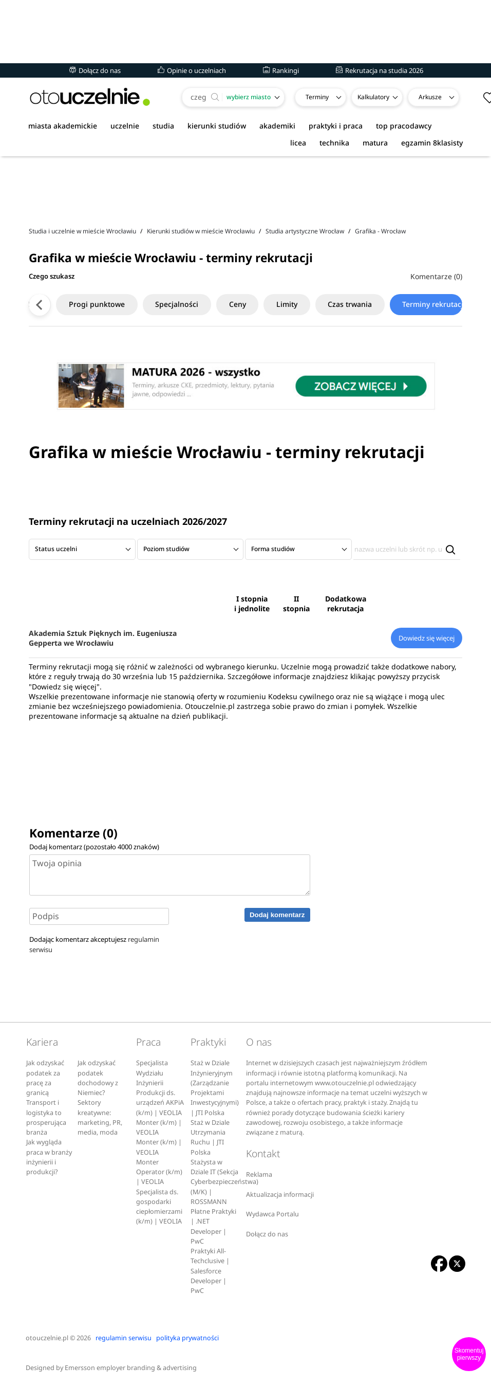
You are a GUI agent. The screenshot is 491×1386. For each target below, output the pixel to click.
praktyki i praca (336, 126)
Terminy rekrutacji (417, 304)
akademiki (277, 126)
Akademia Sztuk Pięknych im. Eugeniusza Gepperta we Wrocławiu (103, 638)
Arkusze (430, 97)
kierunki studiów (216, 126)
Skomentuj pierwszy (469, 1354)
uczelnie (124, 126)
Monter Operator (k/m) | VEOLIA (159, 1172)
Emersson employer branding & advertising (131, 1367)
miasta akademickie (62, 126)
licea (298, 143)
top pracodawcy (403, 126)
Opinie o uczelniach (192, 70)
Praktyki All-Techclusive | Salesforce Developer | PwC (210, 1271)
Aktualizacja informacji (280, 1194)
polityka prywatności (187, 1338)
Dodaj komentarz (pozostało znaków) (94, 846)
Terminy (317, 97)
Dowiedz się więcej (427, 638)
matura (375, 143)
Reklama (259, 1174)
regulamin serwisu (124, 1338)
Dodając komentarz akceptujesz (94, 944)
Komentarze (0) (436, 276)
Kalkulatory (373, 97)
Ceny (220, 304)
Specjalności (159, 304)
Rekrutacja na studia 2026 (379, 70)
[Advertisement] (245, 190)
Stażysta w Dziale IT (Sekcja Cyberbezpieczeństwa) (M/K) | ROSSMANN (224, 1182)
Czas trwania (333, 304)
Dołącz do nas (95, 70)
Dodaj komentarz (277, 915)
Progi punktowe (79, 304)
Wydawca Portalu (272, 1214)
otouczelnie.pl (47, 1338)
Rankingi (281, 70)
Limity (269, 304)
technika (334, 143)
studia (163, 126)
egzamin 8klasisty (432, 143)
